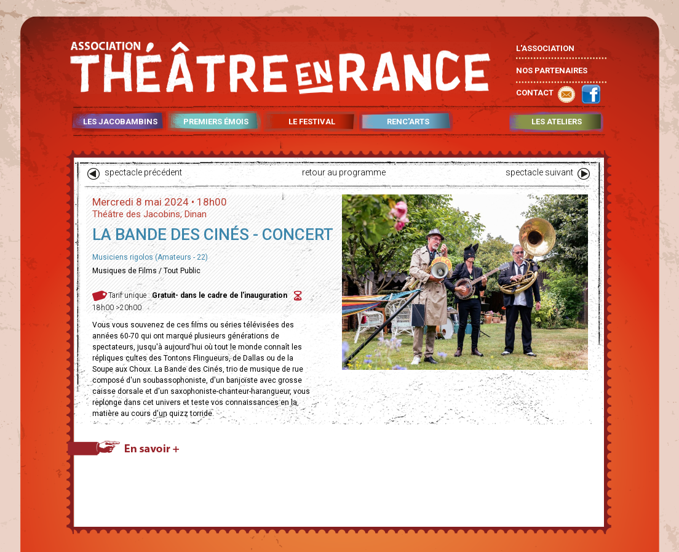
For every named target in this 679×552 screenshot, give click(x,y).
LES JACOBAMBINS (120, 122)
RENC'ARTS (408, 122)
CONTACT (535, 92)
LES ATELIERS (556, 122)
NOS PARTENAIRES (551, 70)
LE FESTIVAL (311, 122)
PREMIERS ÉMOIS (215, 122)
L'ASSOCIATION (545, 48)
